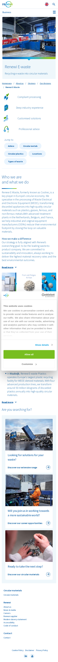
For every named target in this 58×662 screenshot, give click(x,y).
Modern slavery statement (15, 619)
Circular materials (11, 595)
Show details (42, 345)
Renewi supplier (10, 616)
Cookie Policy (18, 650)
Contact (7, 637)
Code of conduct (11, 625)
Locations (37, 153)
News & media (10, 610)
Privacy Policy (42, 650)
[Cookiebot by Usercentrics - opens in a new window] (42, 295)
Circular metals (30, 146)
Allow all (29, 354)
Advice (11, 146)
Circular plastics (15, 153)
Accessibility (9, 622)
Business (6, 12)
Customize (29, 364)
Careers (7, 613)
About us (7, 607)
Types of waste (15, 161)
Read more (7, 267)
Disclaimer (29, 650)
